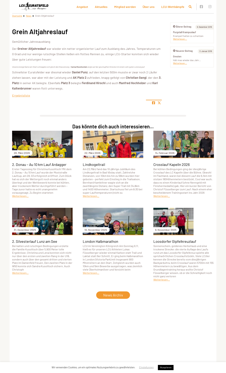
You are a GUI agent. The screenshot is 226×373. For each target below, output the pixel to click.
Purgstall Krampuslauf (184, 32)
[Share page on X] (159, 102)
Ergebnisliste (21, 95)
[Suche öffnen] (190, 6)
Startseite (17, 15)
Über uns (149, 7)
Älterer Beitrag (182, 26)
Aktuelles (101, 7)
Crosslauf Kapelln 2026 (171, 164)
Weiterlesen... (180, 39)
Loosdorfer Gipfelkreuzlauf (174, 241)
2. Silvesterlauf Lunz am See (34, 241)
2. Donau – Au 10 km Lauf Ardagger (39, 164)
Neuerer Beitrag (183, 50)
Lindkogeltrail (94, 164)
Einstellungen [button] (146, 367)
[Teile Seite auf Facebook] (153, 102)
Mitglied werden (125, 7)
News (28, 15)
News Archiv (113, 295)
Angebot (82, 7)
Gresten (177, 56)
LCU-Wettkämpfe (172, 7)
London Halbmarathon (100, 241)
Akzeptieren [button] (166, 367)
